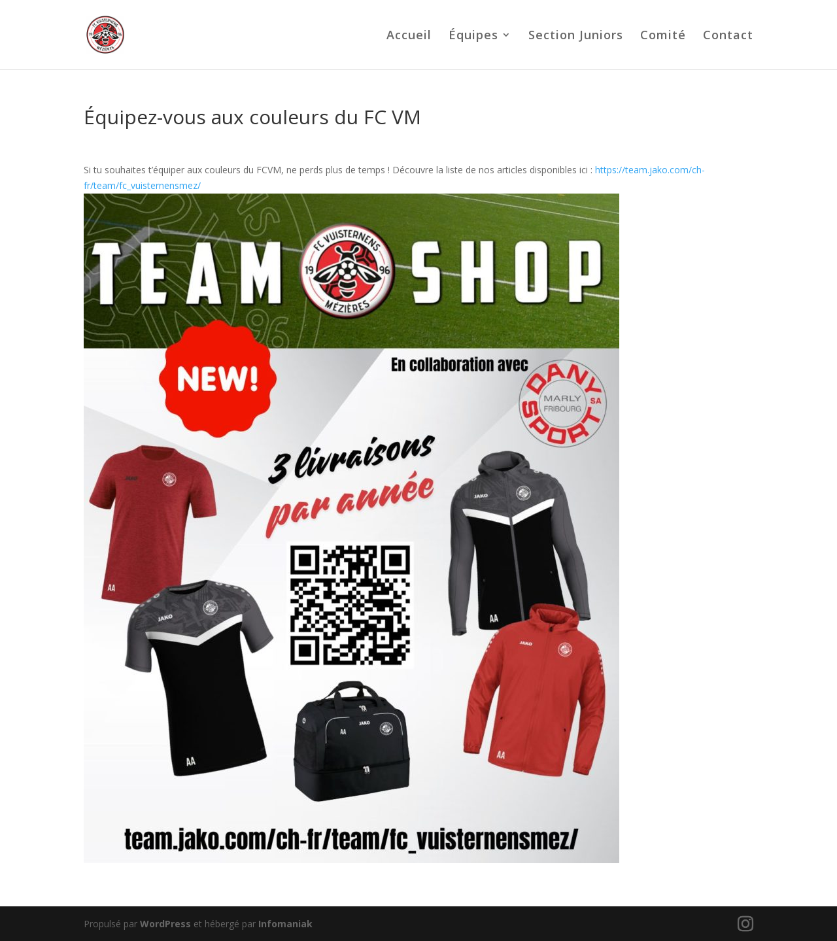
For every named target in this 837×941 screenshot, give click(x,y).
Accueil (409, 36)
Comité (663, 36)
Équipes (473, 36)
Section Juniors (575, 36)
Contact (728, 36)
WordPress (165, 923)
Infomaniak (285, 923)
